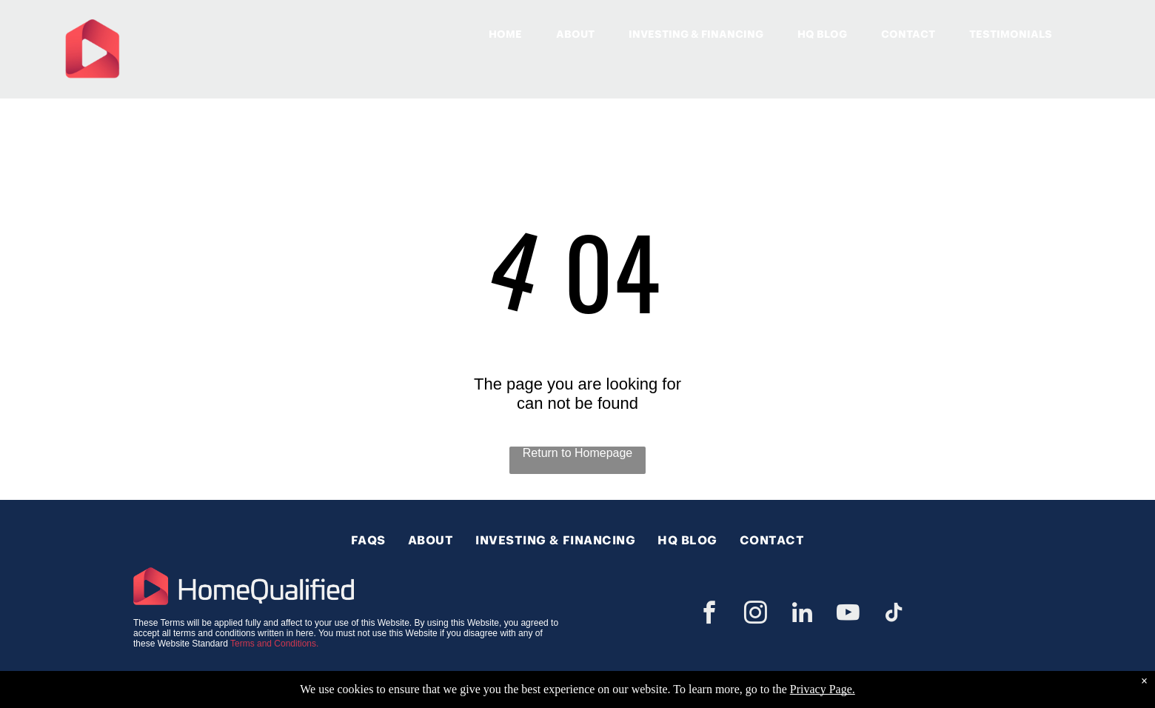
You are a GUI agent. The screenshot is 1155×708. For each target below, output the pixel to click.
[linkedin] (802, 615)
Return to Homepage (578, 453)
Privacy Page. (822, 689)
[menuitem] (368, 540)
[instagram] (756, 615)
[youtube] (848, 615)
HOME (505, 34)
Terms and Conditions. (274, 643)
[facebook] (709, 615)
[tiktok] (894, 615)
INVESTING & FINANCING (696, 34)
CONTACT (908, 34)
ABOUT (575, 34)
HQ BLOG (822, 34)
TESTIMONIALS (1010, 34)
